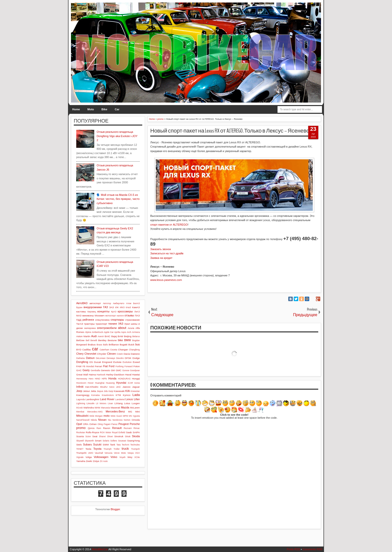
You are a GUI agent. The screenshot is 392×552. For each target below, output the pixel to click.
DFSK (128, 358)
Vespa (131, 453)
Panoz (114, 424)
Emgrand (107, 362)
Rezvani (128, 428)
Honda (112, 378)
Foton (137, 366)
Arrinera (136, 332)
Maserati (115, 407)
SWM (106, 444)
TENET (80, 449)
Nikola (94, 420)
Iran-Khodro (91, 386)
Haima (92, 374)
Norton (127, 420)
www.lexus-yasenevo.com (166, 279)
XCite (137, 457)
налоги (120, 315)
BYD (78, 349)
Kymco (126, 395)
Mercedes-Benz (115, 411)
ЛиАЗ (137, 311)
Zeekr (89, 461)
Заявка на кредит (161, 257)
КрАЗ (113, 311)
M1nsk (79, 407)
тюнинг (112, 323)
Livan (110, 403)
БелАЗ (136, 303)
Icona (137, 383)
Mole (92, 416)
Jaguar (136, 386)
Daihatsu (80, 358)
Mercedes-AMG (95, 411)
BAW (120, 336)
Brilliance (114, 344)
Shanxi (102, 436)
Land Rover (107, 399)
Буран (79, 307)
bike (120, 340)
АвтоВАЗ (82, 303)
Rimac (137, 428)
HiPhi (104, 378)
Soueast (122, 440)
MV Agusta (134, 416)
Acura (131, 328)
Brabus (92, 344)
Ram (98, 428)
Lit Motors (101, 403)
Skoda (136, 436)
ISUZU (104, 386)
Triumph (108, 449)
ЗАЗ (111, 307)
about (122, 328)
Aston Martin (83, 336)
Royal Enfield (118, 432)
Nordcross (117, 420)
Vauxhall (99, 453)
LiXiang (118, 403)
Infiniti (80, 386)
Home (76, 109)
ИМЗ (122, 307)
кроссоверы (125, 311)
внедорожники (93, 307)
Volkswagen (101, 456)
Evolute (117, 362)
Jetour (86, 391)
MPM (125, 416)
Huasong (110, 383)
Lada (136, 395)
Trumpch (135, 449)
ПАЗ (137, 315)
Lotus (127, 403)
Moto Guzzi (116, 416)
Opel (79, 423)
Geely (86, 370)
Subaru (87, 444)
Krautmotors (108, 395)
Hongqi (136, 378)
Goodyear (135, 370)
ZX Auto (104, 461)
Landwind (120, 399)
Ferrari (98, 366)
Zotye (96, 461)
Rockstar (80, 432)
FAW (79, 366)
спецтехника (102, 319)
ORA (85, 424)
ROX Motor (105, 432)
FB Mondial (88, 366)
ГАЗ (105, 307)
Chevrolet (90, 353)
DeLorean (101, 358)
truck (125, 448)
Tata (118, 444)
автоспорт (95, 303)
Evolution (127, 362)
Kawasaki (119, 391)
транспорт (101, 323)
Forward (128, 366)
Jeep (79, 390)
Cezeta (113, 349)
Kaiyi (110, 391)
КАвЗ (128, 307)
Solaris (105, 440)
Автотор (107, 303)
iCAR (130, 383)
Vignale (80, 457)
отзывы (129, 315)
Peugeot (123, 423)
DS (91, 362)
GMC (119, 370)
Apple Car (109, 332)
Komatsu (95, 395)
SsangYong (133, 440)
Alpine (88, 332)
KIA (127, 390)
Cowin (120, 354)
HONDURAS (124, 378)
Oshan (92, 424)
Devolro (120, 358)
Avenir (101, 336)
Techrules (135, 444)
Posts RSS (293, 549)
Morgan (99, 416)
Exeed (136, 362)
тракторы (89, 323)
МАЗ (79, 315)
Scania (80, 436)
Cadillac (86, 349)
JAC (118, 386)
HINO (97, 378)
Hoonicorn (81, 383)
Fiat (105, 366)
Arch (129, 332)
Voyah (122, 457)
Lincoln (90, 403)
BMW (127, 340)
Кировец (92, 311)
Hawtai (136, 374)
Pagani (107, 424)
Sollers (113, 440)
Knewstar (135, 391)
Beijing (128, 336)
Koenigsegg (82, 395)
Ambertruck (97, 332)
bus (137, 344)
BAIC (107, 336)
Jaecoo (126, 386)
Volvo (113, 456)
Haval (128, 374)
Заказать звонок (160, 249)
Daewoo (135, 353)
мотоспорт (110, 315)
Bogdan (136, 340)
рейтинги (88, 319)
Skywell (80, 440)
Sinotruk (118, 436)
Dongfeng (82, 361)
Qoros (91, 428)
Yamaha (80, 461)
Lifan (137, 399)
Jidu (106, 391)
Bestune (112, 340)
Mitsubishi (82, 415)
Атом (129, 303)
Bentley (102, 340)
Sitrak (127, 436)
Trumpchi (81, 452)
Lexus (129, 399)
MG (130, 411)
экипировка (90, 328)
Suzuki (97, 444)
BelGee (80, 340)
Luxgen (136, 403)
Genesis (105, 370)
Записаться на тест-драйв (167, 253)
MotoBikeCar (100, 549)
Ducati (97, 362)
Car (117, 109)
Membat (80, 411)
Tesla (88, 448)
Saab (129, 432)
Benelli (93, 340)
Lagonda (80, 399)
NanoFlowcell (83, 420)
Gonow (125, 370)
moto (107, 415)
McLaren (135, 407)
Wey (130, 457)
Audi (94, 336)
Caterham (105, 349)
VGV (137, 453)
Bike (104, 109)
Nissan (102, 419)
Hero (91, 378)
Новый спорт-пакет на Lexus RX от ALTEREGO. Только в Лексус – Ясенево (230, 131)
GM (113, 370)
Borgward (81, 344)
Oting (100, 424)
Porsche (135, 423)
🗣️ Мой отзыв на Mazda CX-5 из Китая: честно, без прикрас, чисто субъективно (118, 199)
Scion (88, 436)
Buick (131, 344)
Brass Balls (102, 344)
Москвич (99, 315)
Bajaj (114, 336)
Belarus (136, 336)
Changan (123, 349)
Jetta (93, 391)
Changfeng (134, 349)
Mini (137, 411)
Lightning (80, 403)
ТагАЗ (79, 323)
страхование (132, 319)
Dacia (127, 353)
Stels (79, 444)
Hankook (101, 374)
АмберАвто (118, 303)
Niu (109, 420)
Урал (127, 323)
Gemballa (95, 370)
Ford (111, 366)
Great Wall (82, 374)
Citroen (111, 353)
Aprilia (117, 332)
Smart (98, 440)
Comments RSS (312, 549)
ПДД (78, 319)
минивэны (88, 315)
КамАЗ (136, 307)
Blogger (115, 509)
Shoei (110, 436)
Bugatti (124, 344)
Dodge (136, 358)
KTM (118, 395)
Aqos (123, 332)
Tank (112, 444)
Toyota (97, 448)
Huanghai (99, 383)
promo (81, 428)
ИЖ (116, 307)
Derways (110, 358)
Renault (117, 427)
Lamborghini (92, 399)
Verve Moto (120, 453)
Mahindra (89, 407)
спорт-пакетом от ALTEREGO (169, 224)
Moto (91, 109)
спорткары (117, 319)
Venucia (108, 453)
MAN (97, 407)
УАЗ (120, 323)
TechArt (125, 444)
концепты (104, 311)
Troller (117, 449)
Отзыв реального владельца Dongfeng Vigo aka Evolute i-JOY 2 (116, 136)
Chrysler (101, 353)
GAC (79, 370)
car (95, 348)
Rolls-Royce (92, 432)
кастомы (81, 311)
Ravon (106, 428)
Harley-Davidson (115, 374)
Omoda (136, 419)
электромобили (107, 327)
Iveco (111, 387)
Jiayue (100, 391)
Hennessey (81, 378)
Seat (94, 436)
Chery (80, 353)
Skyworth (89, 440)
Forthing (120, 366)
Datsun (90, 357)
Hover (91, 383)
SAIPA (136, 432)
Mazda (125, 407)
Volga (89, 457)
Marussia (105, 407)
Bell (88, 340)
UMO (90, 453)
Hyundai (121, 382)
